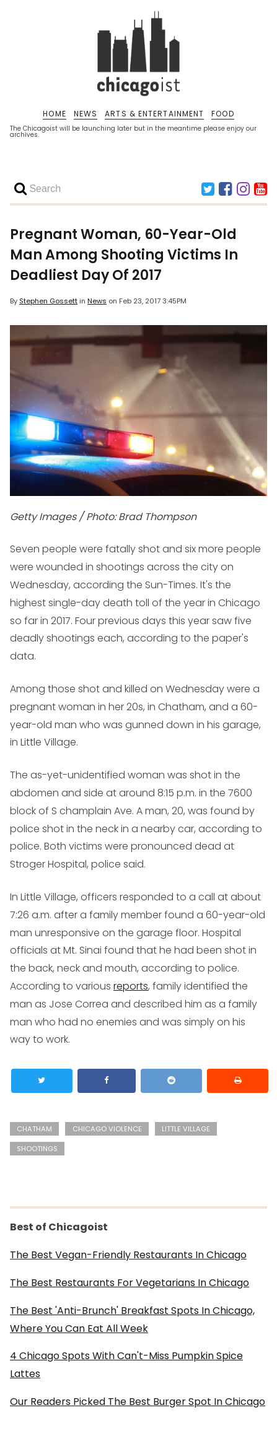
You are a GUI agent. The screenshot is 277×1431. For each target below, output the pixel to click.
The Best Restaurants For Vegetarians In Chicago (129, 1283)
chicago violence (107, 1129)
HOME (54, 114)
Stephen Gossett (48, 301)
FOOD (222, 114)
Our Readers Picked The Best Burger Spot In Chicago (137, 1401)
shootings (37, 1149)
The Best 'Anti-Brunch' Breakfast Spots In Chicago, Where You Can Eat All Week (132, 1319)
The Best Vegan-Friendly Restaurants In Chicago (128, 1255)
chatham (34, 1129)
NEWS (85, 114)
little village (186, 1129)
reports (130, 986)
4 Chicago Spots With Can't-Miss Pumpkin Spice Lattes (126, 1365)
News (97, 301)
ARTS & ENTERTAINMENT (154, 114)
